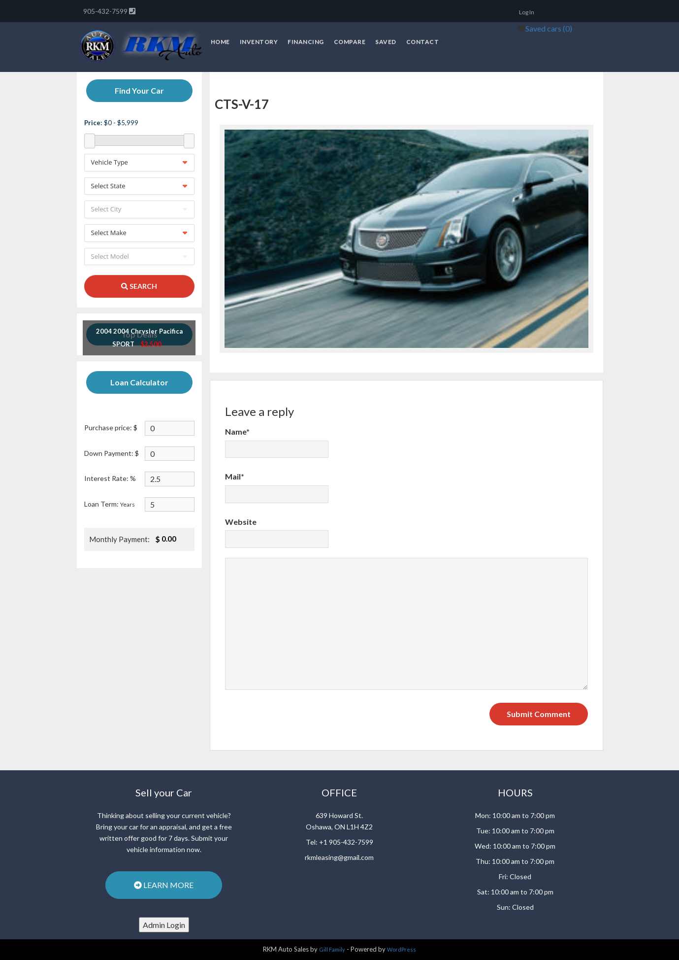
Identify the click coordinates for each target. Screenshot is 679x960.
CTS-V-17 (242, 104)
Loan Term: (109, 504)
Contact (422, 41)
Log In (526, 12)
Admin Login (164, 924)
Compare (350, 41)
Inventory (259, 41)
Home (220, 41)
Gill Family (332, 949)
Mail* (234, 476)
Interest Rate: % (110, 478)
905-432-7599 (106, 11)
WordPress (401, 949)
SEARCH (139, 286)
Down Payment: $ (111, 453)
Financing (306, 41)
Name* (237, 431)
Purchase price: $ (110, 427)
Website (241, 521)
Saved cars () (548, 28)
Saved (385, 41)
